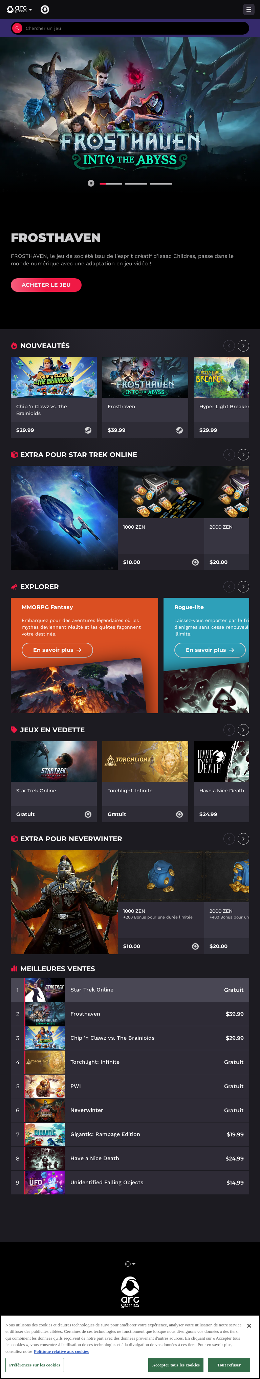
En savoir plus (57, 650)
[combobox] (135, 28)
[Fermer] (249, 1329)
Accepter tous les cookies (176, 1368)
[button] (19, 9)
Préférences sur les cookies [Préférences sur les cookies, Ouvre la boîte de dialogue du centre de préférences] (34, 1368)
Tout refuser (229, 1368)
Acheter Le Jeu (46, 285)
